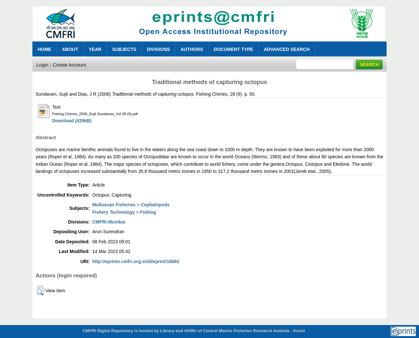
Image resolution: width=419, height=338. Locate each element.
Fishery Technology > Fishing (124, 212)
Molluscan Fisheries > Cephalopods (130, 204)
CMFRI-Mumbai (108, 221)
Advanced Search (286, 49)
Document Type (233, 49)
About (70, 49)
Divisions (158, 49)
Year (95, 49)
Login (42, 64)
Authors (191, 49)
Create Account (69, 64)
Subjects (124, 49)
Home (44, 49)
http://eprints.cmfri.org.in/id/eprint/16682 (135, 261)
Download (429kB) (71, 120)
